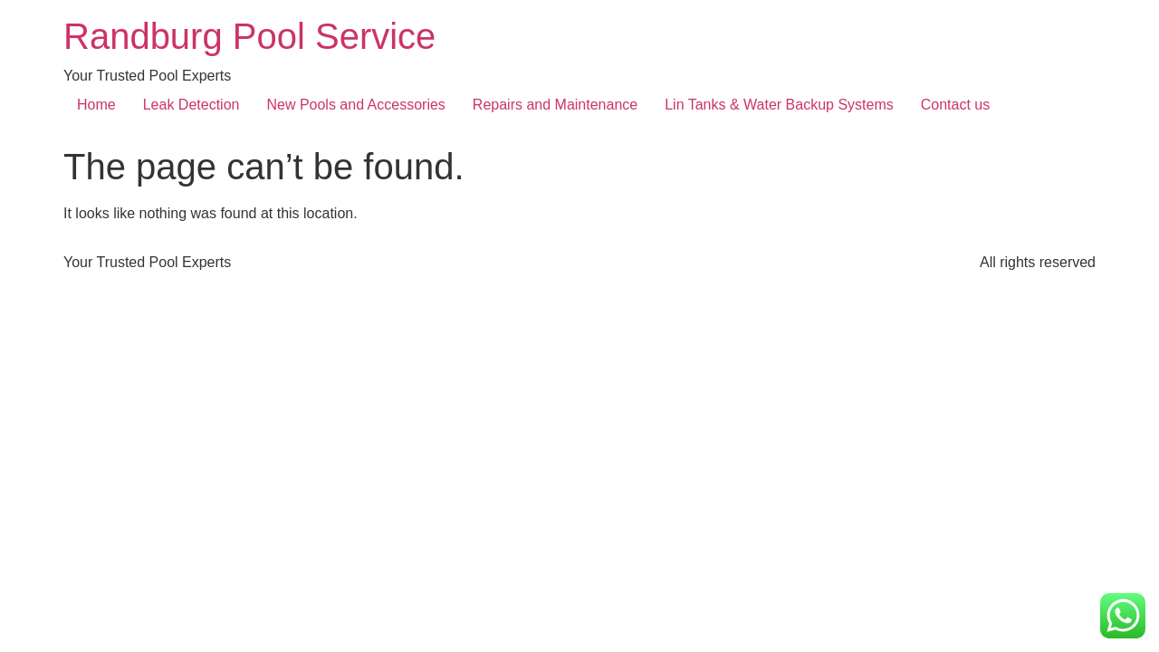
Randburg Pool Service (249, 36)
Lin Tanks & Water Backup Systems (779, 104)
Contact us (955, 104)
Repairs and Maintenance (555, 104)
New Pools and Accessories (355, 104)
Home (96, 104)
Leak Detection (191, 104)
